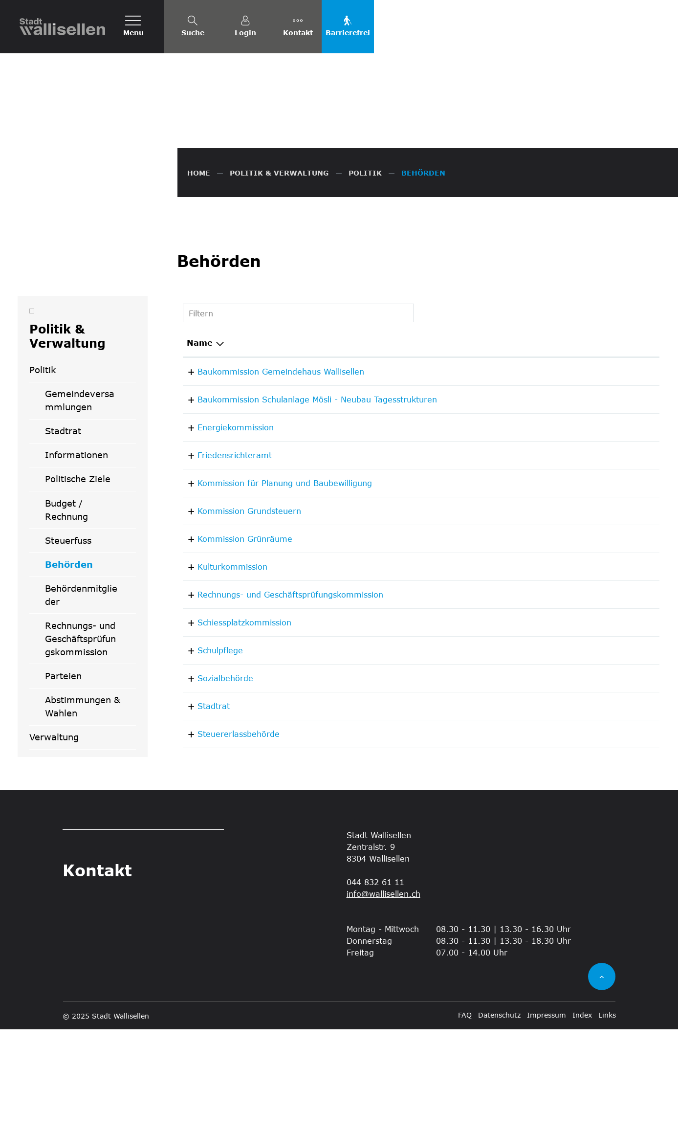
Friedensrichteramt (224, 558)
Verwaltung (54, 840)
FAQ (465, 1118)
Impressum (546, 1118)
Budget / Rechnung (66, 613)
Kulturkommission (222, 670)
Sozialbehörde (214, 781)
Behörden (78, 671)
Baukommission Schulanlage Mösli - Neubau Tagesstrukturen (306, 503)
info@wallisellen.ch (383, 997)
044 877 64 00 (592, 753)
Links (607, 1118)
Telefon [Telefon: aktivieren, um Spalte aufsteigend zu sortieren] (579, 446)
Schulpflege (209, 753)
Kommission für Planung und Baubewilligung (274, 586)
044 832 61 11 (592, 781)
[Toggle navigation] (133, 26)
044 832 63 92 (592, 558)
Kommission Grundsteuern (238, 614)
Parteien (63, 779)
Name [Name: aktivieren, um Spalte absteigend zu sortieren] (200, 446)
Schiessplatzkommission (234, 726)
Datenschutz (499, 1118)
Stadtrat (63, 534)
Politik (42, 473)
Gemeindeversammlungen (79, 504)
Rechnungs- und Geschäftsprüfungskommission (80, 742)
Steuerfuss (68, 644)
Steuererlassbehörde (228, 837)
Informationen (76, 558)
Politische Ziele (77, 583)
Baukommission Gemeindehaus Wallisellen (270, 475)
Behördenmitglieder (81, 699)
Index (582, 1118)
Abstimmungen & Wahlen (82, 810)
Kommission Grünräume (234, 642)
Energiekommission (225, 530)
